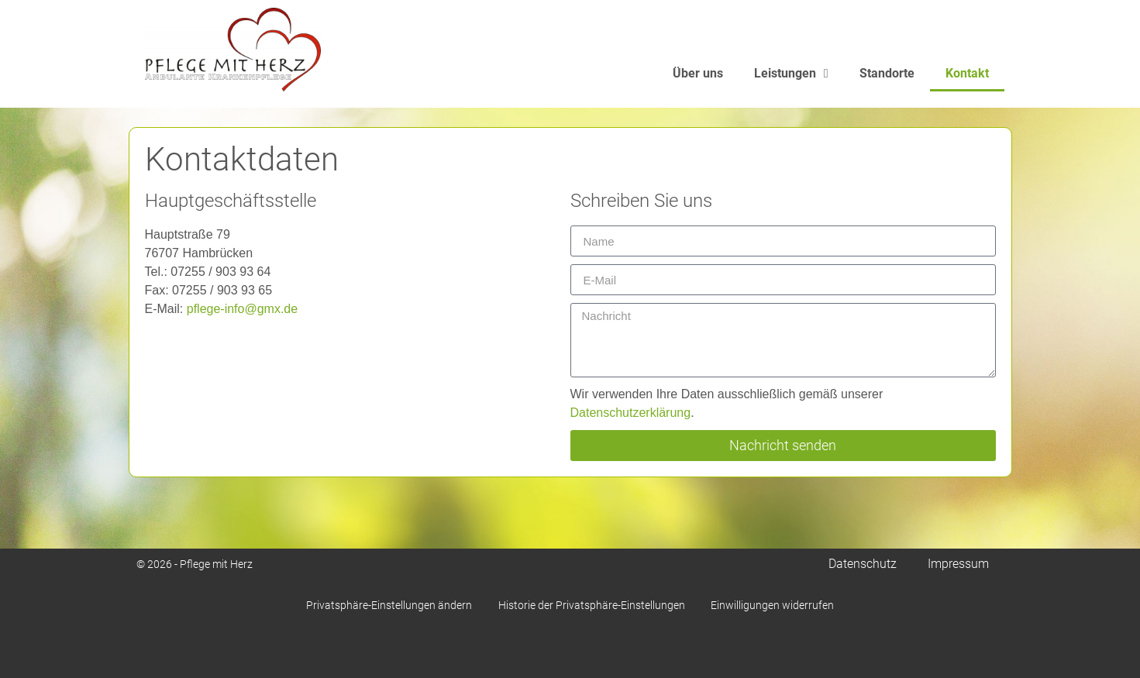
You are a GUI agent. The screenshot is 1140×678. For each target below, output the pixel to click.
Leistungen (791, 82)
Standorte (886, 81)
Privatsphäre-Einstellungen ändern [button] (384, 605)
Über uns (698, 81)
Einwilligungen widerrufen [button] (777, 605)
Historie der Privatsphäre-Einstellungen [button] (591, 605)
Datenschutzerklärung (630, 412)
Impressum (958, 563)
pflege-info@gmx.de (242, 308)
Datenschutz (862, 563)
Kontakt (967, 81)
